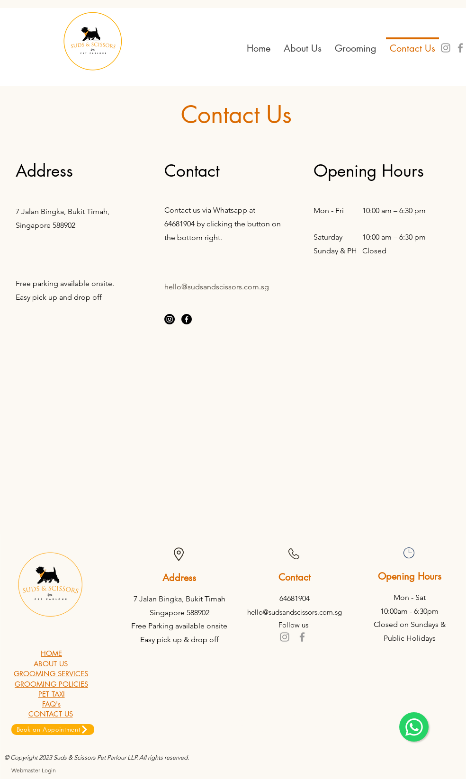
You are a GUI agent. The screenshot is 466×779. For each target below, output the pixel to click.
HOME (51, 653)
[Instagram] (169, 319)
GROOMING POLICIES (51, 684)
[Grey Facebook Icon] (302, 637)
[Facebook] (186, 319)
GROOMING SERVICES (51, 673)
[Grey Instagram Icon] (445, 48)
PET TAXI (51, 693)
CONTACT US (50, 713)
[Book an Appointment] (52, 729)
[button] (355, 44)
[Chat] (414, 727)
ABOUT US (51, 663)
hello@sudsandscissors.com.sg (216, 286)
